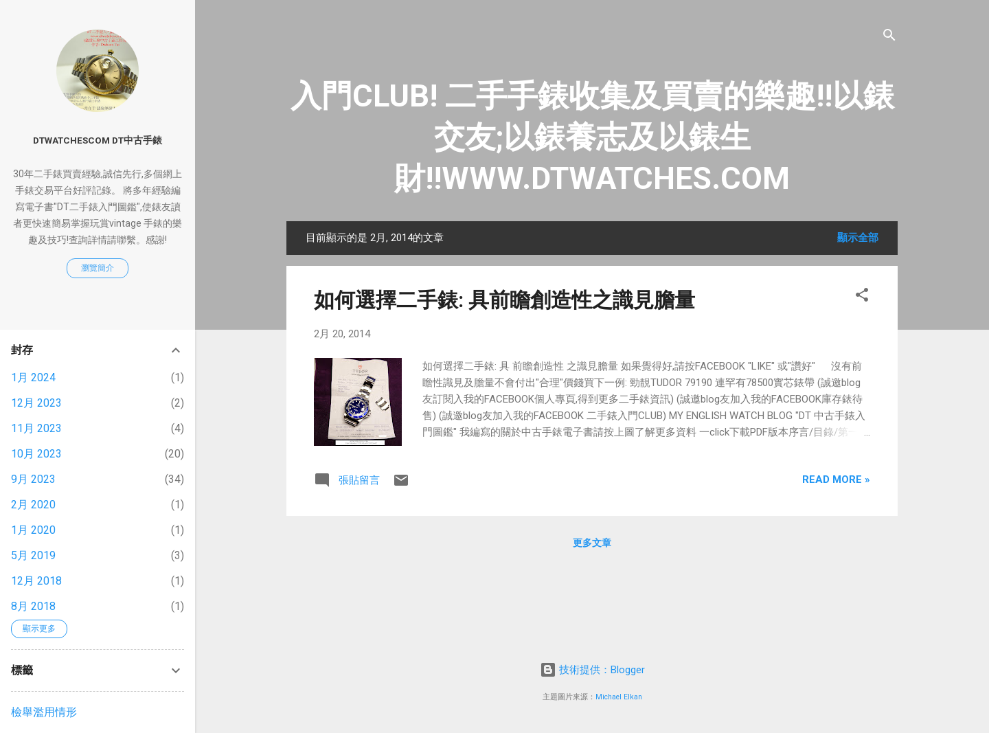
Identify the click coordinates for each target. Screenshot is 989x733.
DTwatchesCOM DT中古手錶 (97, 140)
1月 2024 (33, 377)
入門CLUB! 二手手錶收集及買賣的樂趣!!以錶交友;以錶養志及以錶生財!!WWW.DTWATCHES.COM (592, 137)
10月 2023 (36, 453)
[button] (862, 297)
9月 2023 (33, 479)
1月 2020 (33, 530)
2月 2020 (33, 504)
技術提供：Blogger (592, 670)
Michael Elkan (618, 696)
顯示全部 (857, 238)
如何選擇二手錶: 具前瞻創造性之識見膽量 (504, 300)
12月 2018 (36, 580)
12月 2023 (36, 402)
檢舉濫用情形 (44, 712)
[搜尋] (889, 37)
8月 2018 (33, 606)
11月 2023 (36, 428)
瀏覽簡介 (97, 268)
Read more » (836, 479)
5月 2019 (33, 555)
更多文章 (592, 542)
